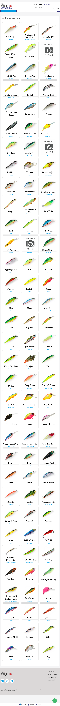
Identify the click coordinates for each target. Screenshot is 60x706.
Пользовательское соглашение (25, 0)
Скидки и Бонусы (13, 0)
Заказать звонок (48, 5)
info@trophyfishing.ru (52, 677)
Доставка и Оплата (5, 0)
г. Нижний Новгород (37, 4)
